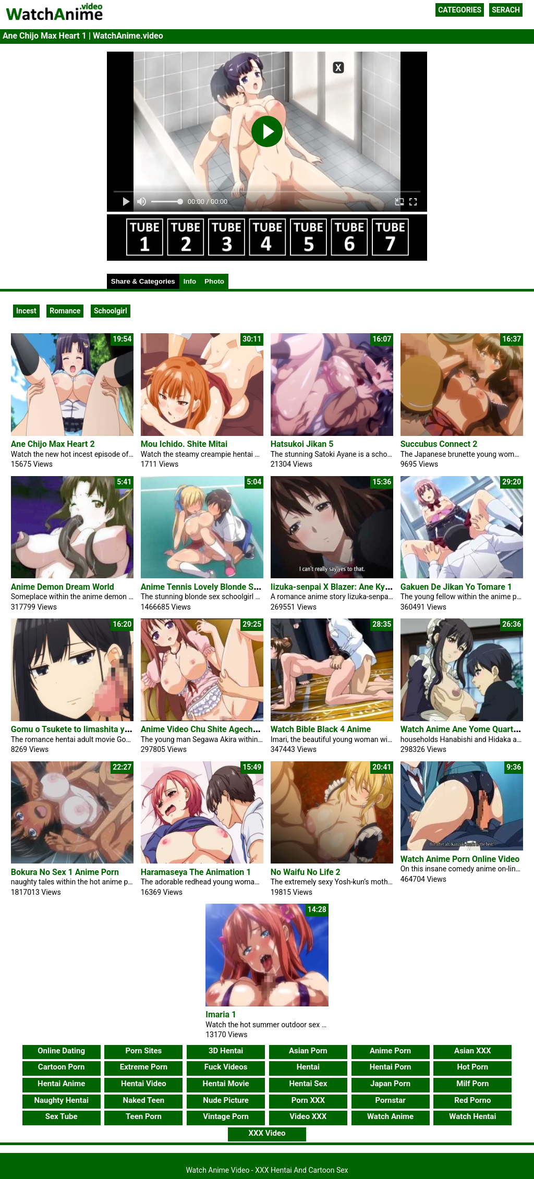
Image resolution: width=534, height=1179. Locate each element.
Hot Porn (472, 1067)
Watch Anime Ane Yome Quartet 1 (464, 729)
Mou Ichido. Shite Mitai (184, 444)
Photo (214, 281)
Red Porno (472, 1100)
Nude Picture (226, 1100)
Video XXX (307, 1116)
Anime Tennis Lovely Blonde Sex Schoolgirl (221, 587)
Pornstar (390, 1100)
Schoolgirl (110, 311)
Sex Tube (61, 1116)
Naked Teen (144, 1100)
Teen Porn (144, 1116)
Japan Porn (390, 1083)
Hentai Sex (308, 1083)
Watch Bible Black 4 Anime (321, 729)
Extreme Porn (143, 1067)
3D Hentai (226, 1050)
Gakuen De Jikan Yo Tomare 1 (456, 587)
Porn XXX (308, 1100)
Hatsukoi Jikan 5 (302, 444)
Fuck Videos (226, 1067)
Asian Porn (308, 1050)
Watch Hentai (472, 1116)
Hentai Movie (226, 1083)
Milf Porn (472, 1083)
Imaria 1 (220, 1014)
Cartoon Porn (61, 1067)
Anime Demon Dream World (62, 587)
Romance (65, 311)
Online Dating (61, 1050)
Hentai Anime (61, 1083)
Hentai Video (143, 1083)
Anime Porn (390, 1050)
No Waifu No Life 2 (306, 872)
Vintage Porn (226, 1116)
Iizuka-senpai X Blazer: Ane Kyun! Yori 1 (345, 587)
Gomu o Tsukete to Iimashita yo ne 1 (79, 729)
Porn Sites (144, 1050)
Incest (26, 311)
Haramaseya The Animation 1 (196, 872)
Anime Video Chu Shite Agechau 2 (205, 729)
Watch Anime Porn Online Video (460, 859)
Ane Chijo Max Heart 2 (53, 444)
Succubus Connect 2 (439, 444)
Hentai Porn (390, 1067)
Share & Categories (143, 281)
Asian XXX (472, 1050)
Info (190, 281)
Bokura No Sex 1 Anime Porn (65, 872)
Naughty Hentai (61, 1100)
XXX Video (266, 1133)
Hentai (308, 1067)
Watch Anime (390, 1116)
